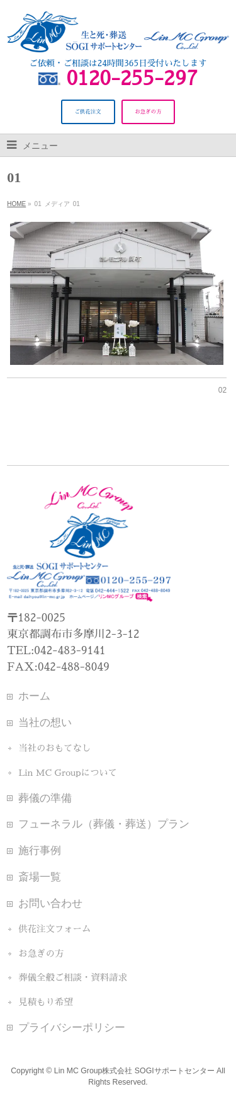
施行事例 (39, 850)
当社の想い (45, 722)
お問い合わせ (50, 903)
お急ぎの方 (41, 953)
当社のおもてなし (54, 748)
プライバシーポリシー (71, 1027)
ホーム (34, 695)
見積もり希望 (45, 1002)
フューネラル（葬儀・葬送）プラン (103, 823)
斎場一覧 (39, 876)
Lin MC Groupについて (67, 772)
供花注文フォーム (54, 929)
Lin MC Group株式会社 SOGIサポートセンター (134, 1070)
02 (222, 390)
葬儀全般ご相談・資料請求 (72, 977)
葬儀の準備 (45, 798)
